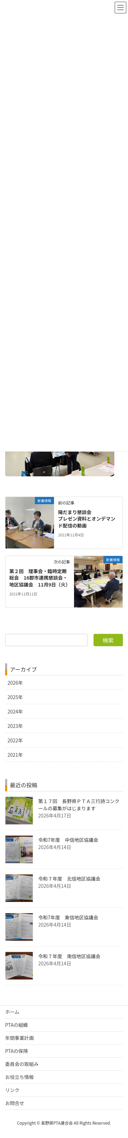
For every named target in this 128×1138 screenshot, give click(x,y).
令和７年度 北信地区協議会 (69, 878)
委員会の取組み (22, 1063)
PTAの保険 (16, 1050)
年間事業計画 (19, 1037)
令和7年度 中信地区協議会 (68, 839)
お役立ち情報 (19, 1076)
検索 (108, 640)
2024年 (15, 711)
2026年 (15, 682)
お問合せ (14, 1103)
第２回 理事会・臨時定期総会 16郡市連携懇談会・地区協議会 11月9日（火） (39, 578)
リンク (12, 1090)
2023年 (15, 725)
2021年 (15, 754)
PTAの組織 (16, 1024)
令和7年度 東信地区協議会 (68, 917)
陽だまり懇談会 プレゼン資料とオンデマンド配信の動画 (86, 519)
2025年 (15, 697)
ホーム (12, 1011)
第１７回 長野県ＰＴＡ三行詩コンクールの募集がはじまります (78, 805)
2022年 (15, 740)
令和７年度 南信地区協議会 (69, 956)
